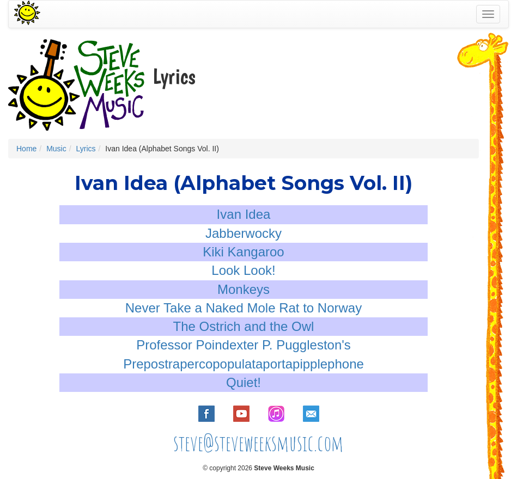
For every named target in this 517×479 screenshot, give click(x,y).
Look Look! (243, 270)
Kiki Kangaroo (243, 251)
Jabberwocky (243, 233)
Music (56, 148)
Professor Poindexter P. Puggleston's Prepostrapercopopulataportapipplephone (243, 354)
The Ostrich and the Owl (243, 326)
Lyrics (85, 148)
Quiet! (243, 382)
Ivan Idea (244, 214)
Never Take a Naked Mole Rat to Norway (243, 307)
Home (26, 148)
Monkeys (243, 289)
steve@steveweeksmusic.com (258, 443)
